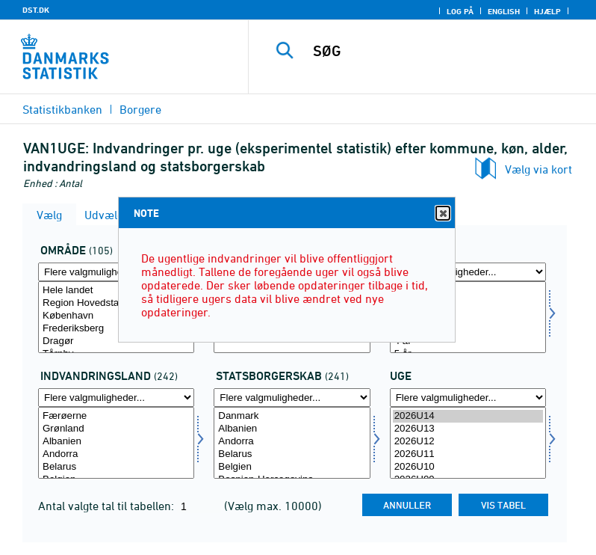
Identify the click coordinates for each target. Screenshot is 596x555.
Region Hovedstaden (116, 303)
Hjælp (547, 11)
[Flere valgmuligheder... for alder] (468, 272)
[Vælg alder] (468, 317)
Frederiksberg (116, 328)
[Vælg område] (116, 317)
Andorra (116, 454)
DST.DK (35, 9)
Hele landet (116, 290)
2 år (468, 316)
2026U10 (468, 467)
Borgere (140, 109)
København (116, 316)
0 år (468, 290)
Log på (460, 11)
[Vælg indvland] (116, 443)
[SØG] (444, 51)
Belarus (116, 467)
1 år (468, 303)
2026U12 (468, 441)
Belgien (292, 467)
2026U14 (468, 416)
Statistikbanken (62, 109)
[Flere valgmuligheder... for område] (116, 272)
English (504, 11)
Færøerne (116, 416)
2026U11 (468, 454)
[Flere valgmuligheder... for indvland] (116, 397)
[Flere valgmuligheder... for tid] (468, 397)
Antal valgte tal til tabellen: (107, 505)
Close (442, 213)
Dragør (116, 341)
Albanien (116, 441)
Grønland (116, 429)
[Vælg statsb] (292, 443)
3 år (468, 328)
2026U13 (468, 429)
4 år (468, 341)
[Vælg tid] (468, 443)
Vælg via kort (538, 169)
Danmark (292, 416)
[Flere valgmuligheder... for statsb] (292, 397)
